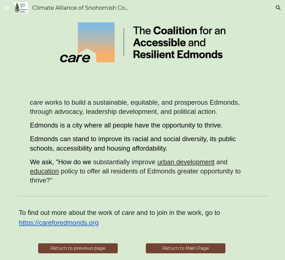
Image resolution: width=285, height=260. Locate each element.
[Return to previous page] (77, 248)
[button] (6, 7)
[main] (143, 141)
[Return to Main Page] (185, 248)
